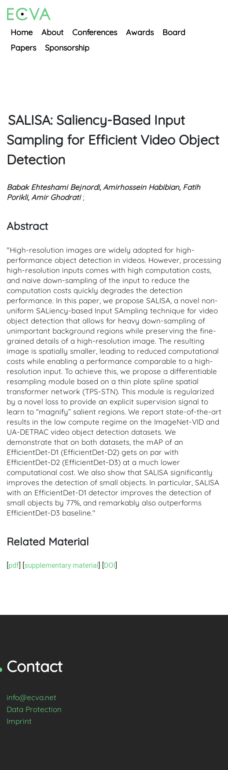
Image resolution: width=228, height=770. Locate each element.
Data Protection (34, 709)
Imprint (19, 721)
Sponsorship (67, 48)
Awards (140, 32)
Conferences (94, 32)
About (52, 32)
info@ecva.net (31, 697)
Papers (23, 48)
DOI (109, 565)
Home (22, 32)
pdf (13, 565)
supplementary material (61, 565)
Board (173, 32)
